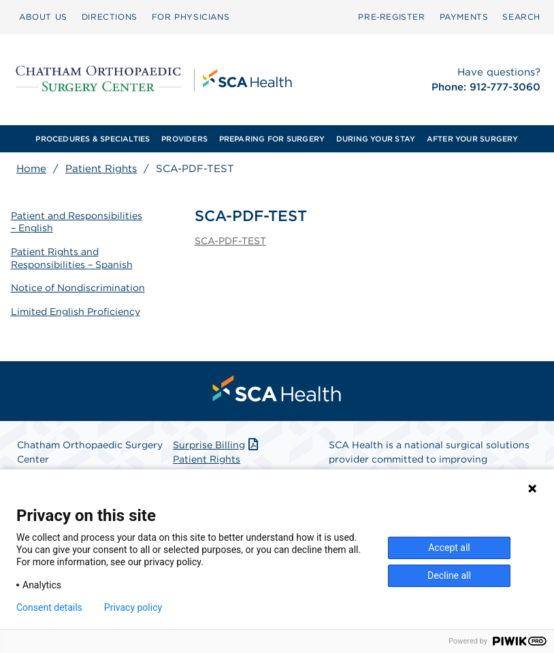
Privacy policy (133, 607)
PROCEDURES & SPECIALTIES (92, 139)
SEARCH (521, 17)
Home (31, 169)
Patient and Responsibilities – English (76, 221)
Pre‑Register (391, 17)
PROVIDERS (184, 139)
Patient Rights (101, 169)
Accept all (449, 547)
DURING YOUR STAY (376, 139)
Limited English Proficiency (75, 309)
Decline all (449, 575)
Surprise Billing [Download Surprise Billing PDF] (217, 442)
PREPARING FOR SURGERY (272, 139)
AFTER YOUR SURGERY (473, 139)
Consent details (49, 607)
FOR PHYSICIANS (190, 17)
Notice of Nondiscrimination (78, 286)
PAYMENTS (464, 17)
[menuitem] (43, 17)
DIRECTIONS (109, 17)
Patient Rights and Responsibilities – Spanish (72, 257)
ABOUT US (43, 17)
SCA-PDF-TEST (230, 240)
